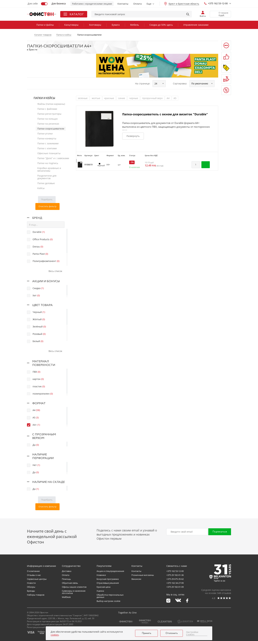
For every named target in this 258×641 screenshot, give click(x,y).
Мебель (134, 24)
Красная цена (103, 587)
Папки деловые (46, 183)
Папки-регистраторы (49, 113)
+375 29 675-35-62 (175, 579)
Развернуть (133, 136)
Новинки (101, 575)
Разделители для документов (46, 177)
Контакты (122, 3)
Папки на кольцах (47, 118)
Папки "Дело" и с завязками (53, 158)
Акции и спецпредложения (110, 571)
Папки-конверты (46, 138)
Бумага (116, 24)
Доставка (66, 571)
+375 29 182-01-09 (175, 587)
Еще (149, 3)
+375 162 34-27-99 (175, 583)
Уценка (100, 591)
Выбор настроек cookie (108, 601)
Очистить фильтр (47, 206)
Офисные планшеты (49, 153)
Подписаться (219, 531)
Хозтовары (95, 24)
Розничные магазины (142, 575)
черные (133, 98)
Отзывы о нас (34, 575)
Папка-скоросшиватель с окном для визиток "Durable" (165, 114)
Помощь (66, 579)
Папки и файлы (45, 24)
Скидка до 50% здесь (161, 24)
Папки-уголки (45, 133)
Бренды (31, 591)
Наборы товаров (35, 595)
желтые (96, 98)
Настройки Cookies (192, 633)
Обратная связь (70, 583)
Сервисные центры (37, 579)
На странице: (142, 83)
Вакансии (136, 579)
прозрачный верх (152, 98)
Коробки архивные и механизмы (49, 169)
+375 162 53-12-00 (216, 3)
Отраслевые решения (108, 583)
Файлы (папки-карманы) (51, 103)
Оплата (137, 3)
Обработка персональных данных (110, 596)
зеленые (83, 98)
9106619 (88, 164)
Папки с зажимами (48, 143)
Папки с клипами (47, 148)
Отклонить (172, 633)
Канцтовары (71, 24)
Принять (146, 633)
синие (121, 98)
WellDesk (66, 597)
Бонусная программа (108, 579)
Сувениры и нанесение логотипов (73, 592)
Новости (31, 583)
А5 (175, 98)
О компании (33, 571)
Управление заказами (195, 24)
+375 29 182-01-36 (175, 575)
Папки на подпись (47, 163)
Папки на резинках (48, 123)
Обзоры (31, 587)
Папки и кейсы (44, 98)
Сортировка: (180, 83)
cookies (55, 634)
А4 (168, 98)
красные (109, 98)
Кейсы (41, 188)
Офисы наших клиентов (74, 587)
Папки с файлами (47, 108)
